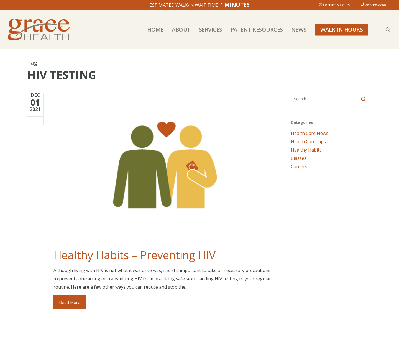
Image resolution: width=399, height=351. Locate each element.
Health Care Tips (308, 142)
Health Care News (309, 133)
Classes (298, 158)
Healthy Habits (306, 150)
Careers (299, 166)
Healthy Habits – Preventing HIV (134, 255)
